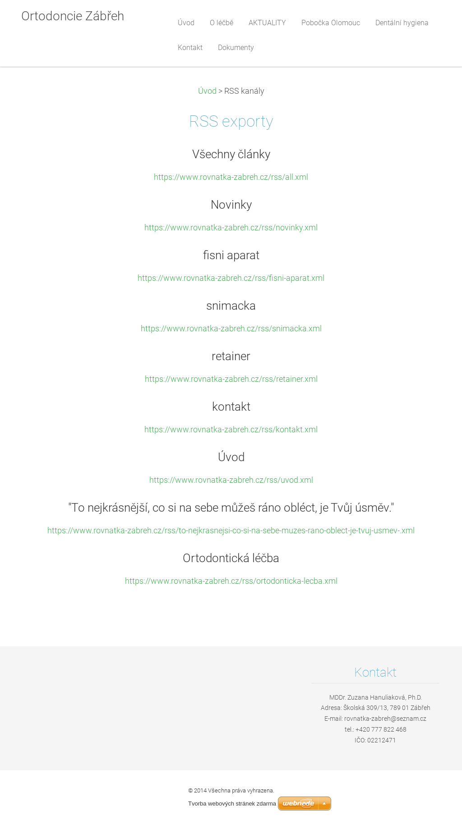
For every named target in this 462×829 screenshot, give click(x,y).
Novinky (231, 204)
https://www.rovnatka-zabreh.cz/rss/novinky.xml (231, 227)
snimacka (231, 305)
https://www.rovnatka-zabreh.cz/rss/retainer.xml (231, 379)
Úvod (207, 91)
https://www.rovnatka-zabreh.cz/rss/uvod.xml (231, 480)
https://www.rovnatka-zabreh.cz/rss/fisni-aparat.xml (231, 278)
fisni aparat (231, 255)
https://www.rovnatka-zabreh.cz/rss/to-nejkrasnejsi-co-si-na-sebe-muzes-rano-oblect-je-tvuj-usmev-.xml (231, 530)
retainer (231, 356)
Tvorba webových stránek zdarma (232, 803)
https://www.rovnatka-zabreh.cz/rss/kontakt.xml (231, 429)
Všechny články (231, 154)
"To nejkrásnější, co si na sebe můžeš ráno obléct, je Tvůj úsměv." (231, 507)
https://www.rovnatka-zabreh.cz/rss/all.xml (231, 177)
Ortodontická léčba (231, 558)
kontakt (231, 406)
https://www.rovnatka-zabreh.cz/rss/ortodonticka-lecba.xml (231, 581)
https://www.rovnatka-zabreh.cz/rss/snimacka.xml (231, 328)
